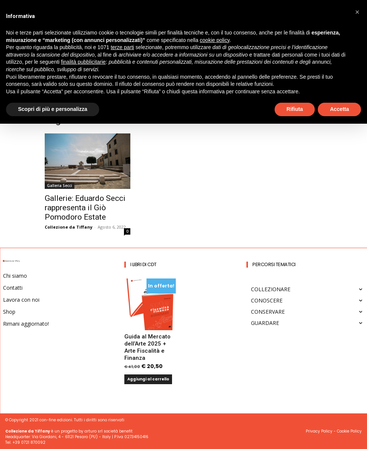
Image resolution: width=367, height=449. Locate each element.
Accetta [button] (339, 109)
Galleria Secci (59, 185)
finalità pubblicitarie (83, 62)
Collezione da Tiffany (68, 227)
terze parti (122, 47)
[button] (357, 12)
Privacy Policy (319, 431)
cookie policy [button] (215, 40)
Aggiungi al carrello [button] (148, 379)
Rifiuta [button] (295, 109)
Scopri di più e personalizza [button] (52, 109)
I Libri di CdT (143, 265)
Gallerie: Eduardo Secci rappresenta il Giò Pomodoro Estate (85, 208)
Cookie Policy (349, 431)
